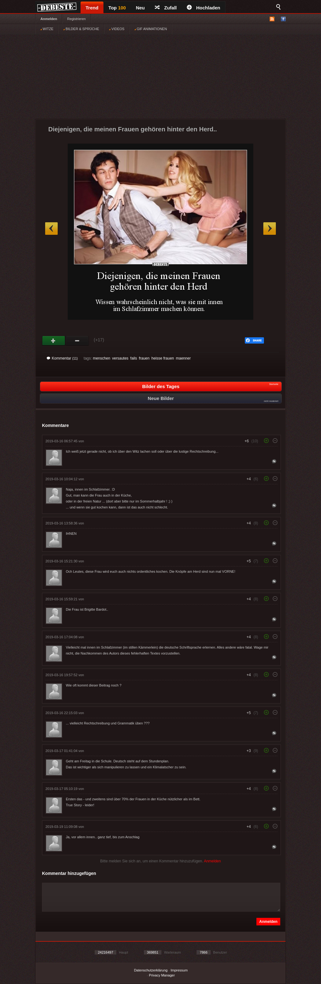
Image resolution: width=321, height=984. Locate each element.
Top (117, 7)
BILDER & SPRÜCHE (81, 29)
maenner (183, 358)
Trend (92, 7)
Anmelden (48, 19)
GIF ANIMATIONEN (150, 29)
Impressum (179, 970)
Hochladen (203, 7)
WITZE (46, 29)
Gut (54, 341)
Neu (140, 7)
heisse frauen (162, 358)
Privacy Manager (162, 975)
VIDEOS (116, 29)
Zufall (166, 7)
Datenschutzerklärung (150, 970)
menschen (101, 358)
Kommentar (62, 358)
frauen (144, 358)
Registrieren (76, 19)
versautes (120, 358)
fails (133, 358)
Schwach (77, 341)
